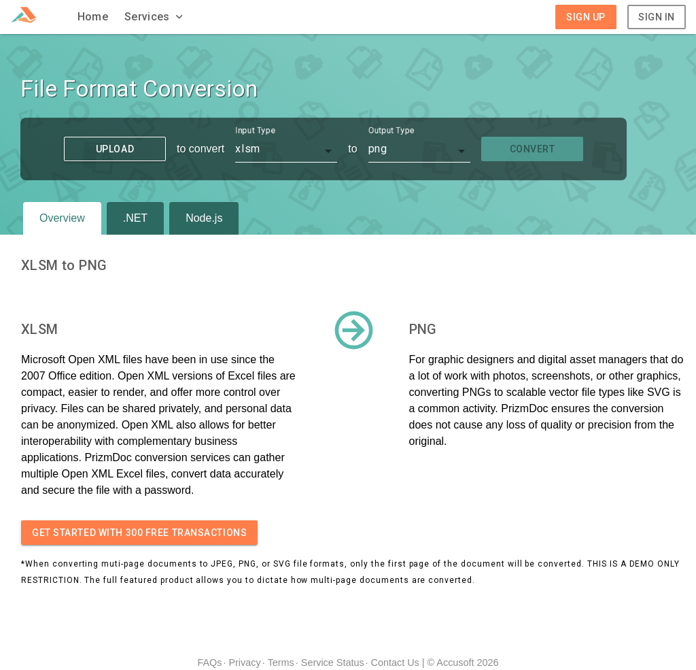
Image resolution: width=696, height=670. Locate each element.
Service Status (332, 662)
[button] (155, 17)
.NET (135, 218)
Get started (139, 532)
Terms (281, 662)
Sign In (656, 17)
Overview (62, 218)
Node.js (204, 218)
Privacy (244, 662)
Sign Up (586, 17)
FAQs (209, 662)
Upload (115, 149)
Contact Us (395, 662)
